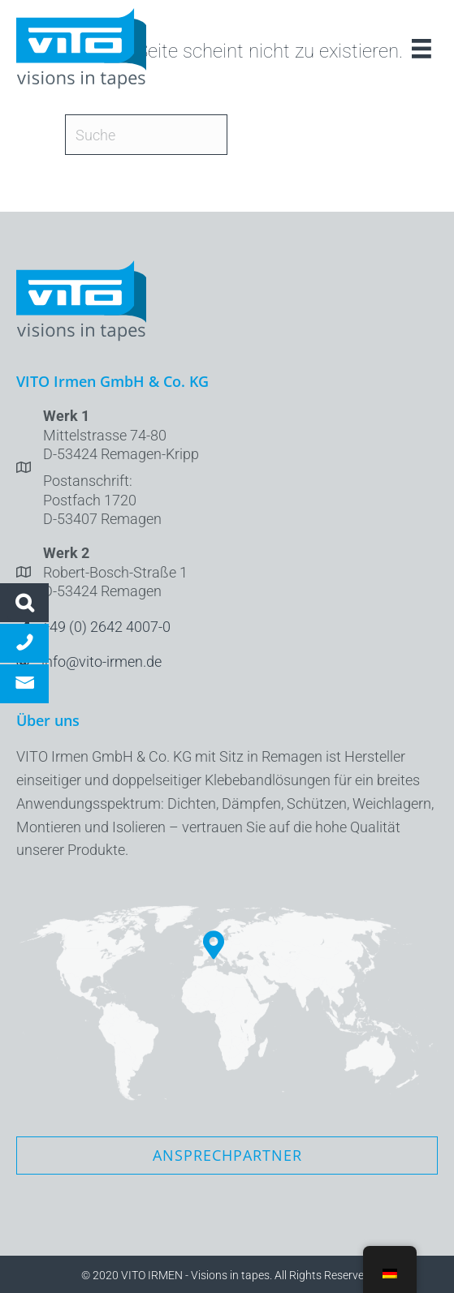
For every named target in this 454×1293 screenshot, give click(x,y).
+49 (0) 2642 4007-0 (106, 626)
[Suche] (146, 134)
